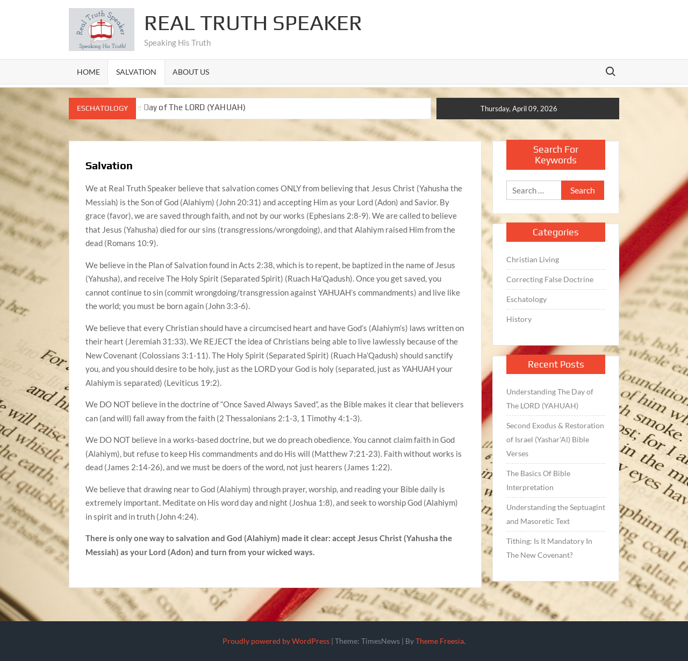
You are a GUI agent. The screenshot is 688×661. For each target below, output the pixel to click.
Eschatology (526, 299)
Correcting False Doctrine (549, 279)
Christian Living (532, 259)
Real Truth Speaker (253, 22)
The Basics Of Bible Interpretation (538, 480)
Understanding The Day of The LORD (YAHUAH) (157, 107)
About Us (191, 71)
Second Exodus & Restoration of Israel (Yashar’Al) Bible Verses (555, 439)
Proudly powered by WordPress (276, 640)
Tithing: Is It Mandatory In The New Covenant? (549, 547)
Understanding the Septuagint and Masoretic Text (555, 514)
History (519, 319)
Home (88, 71)
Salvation (136, 71)
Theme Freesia (439, 640)
